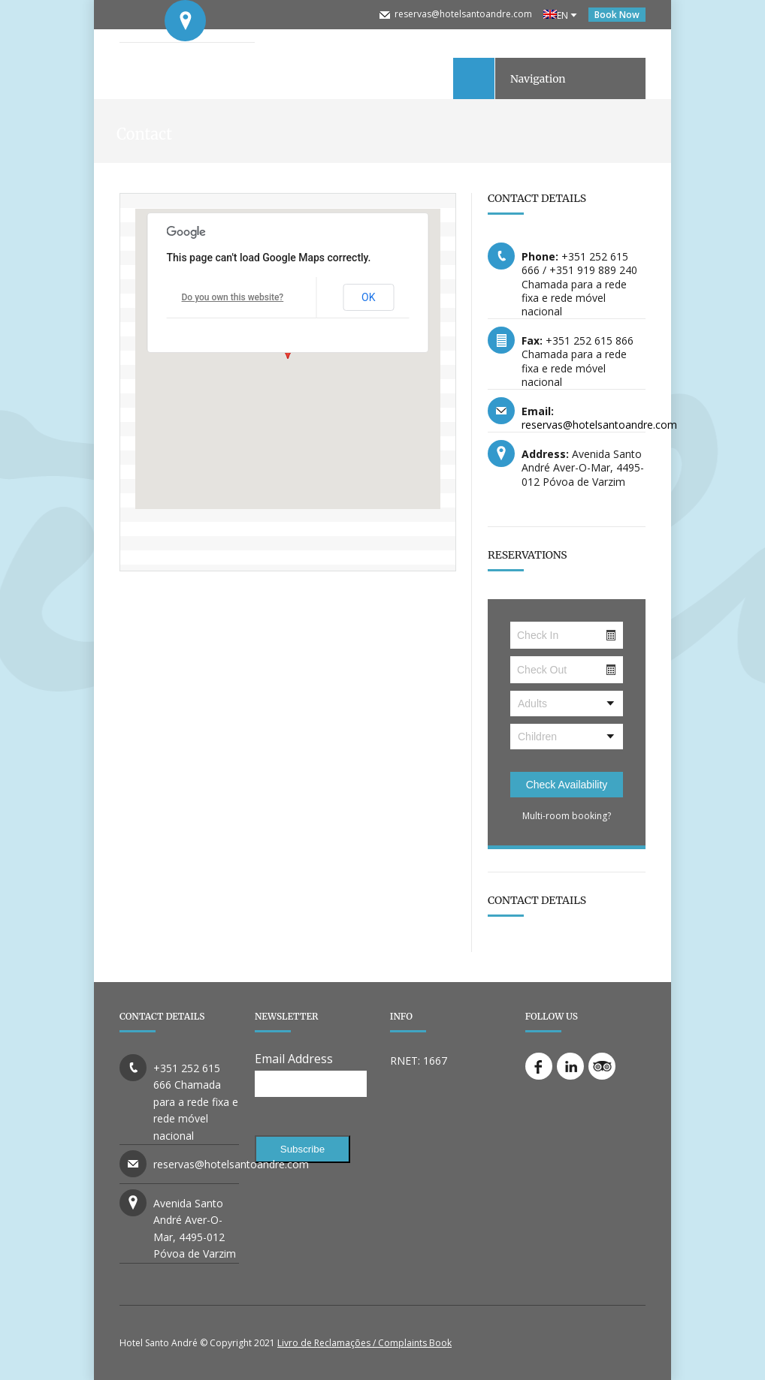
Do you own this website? (233, 297)
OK (368, 297)
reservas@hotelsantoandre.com (463, 14)
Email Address (294, 1059)
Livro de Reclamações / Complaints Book (364, 1342)
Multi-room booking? (566, 815)
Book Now (617, 14)
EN (555, 15)
